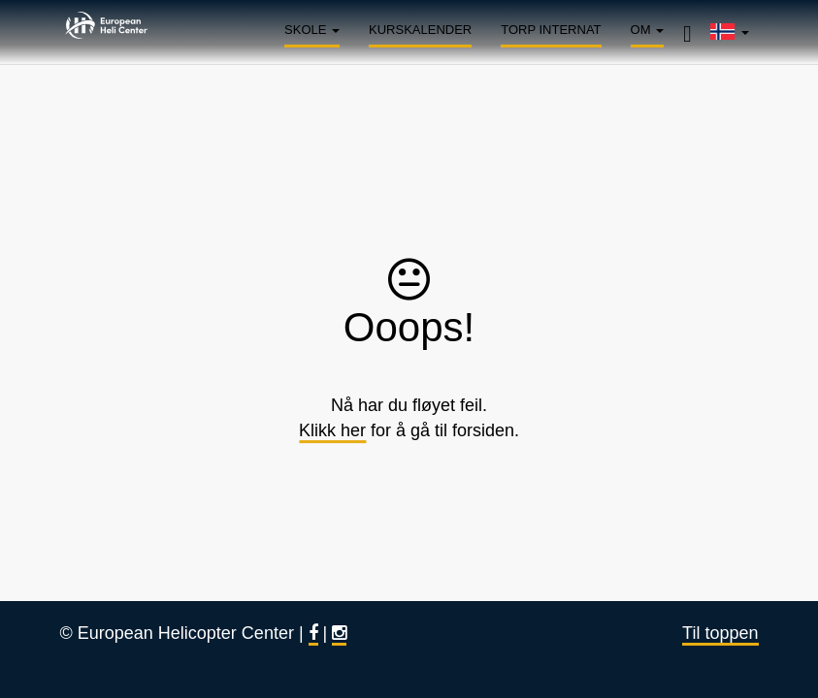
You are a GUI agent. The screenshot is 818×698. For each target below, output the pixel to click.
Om (648, 29)
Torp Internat (551, 29)
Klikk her (332, 430)
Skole (312, 29)
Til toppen (720, 633)
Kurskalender (420, 29)
